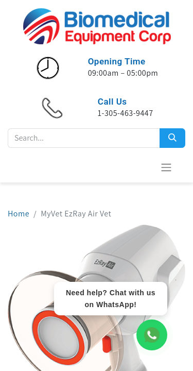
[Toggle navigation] (166, 167)
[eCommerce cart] (141, 167)
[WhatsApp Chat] (151, 334)
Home (18, 213)
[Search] (172, 138)
